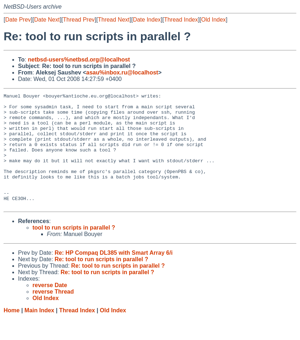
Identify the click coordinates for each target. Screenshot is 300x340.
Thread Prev (79, 20)
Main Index (39, 333)
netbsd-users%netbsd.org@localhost (79, 59)
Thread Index (181, 20)
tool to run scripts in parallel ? (73, 250)
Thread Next (113, 20)
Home (11, 333)
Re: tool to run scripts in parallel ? (101, 282)
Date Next (46, 20)
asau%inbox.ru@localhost (122, 72)
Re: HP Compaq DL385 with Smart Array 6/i (113, 275)
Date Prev (18, 20)
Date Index (146, 20)
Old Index (213, 20)
